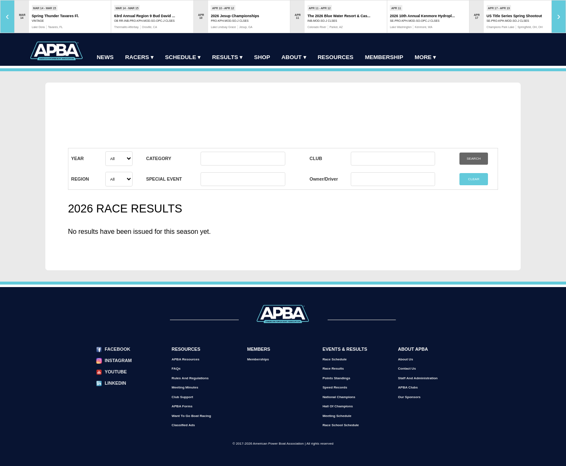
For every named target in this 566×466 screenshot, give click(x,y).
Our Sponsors (409, 397)
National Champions (339, 397)
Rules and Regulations (190, 378)
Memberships (258, 359)
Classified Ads (183, 425)
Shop (262, 57)
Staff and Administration (418, 378)
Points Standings (336, 378)
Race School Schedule (341, 425)
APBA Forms (182, 406)
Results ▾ (227, 57)
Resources (335, 57)
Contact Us (407, 368)
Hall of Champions (338, 406)
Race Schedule (335, 359)
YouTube (116, 371)
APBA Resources (185, 359)
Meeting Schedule (337, 416)
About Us (405, 359)
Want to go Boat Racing (191, 416)
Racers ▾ (139, 57)
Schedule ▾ (183, 57)
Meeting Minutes (185, 387)
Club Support (182, 397)
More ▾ (425, 57)
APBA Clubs (408, 387)
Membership (384, 57)
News (105, 57)
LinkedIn (115, 383)
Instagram (118, 360)
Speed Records (335, 387)
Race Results (333, 368)
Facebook (117, 349)
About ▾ (294, 57)
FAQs (176, 368)
